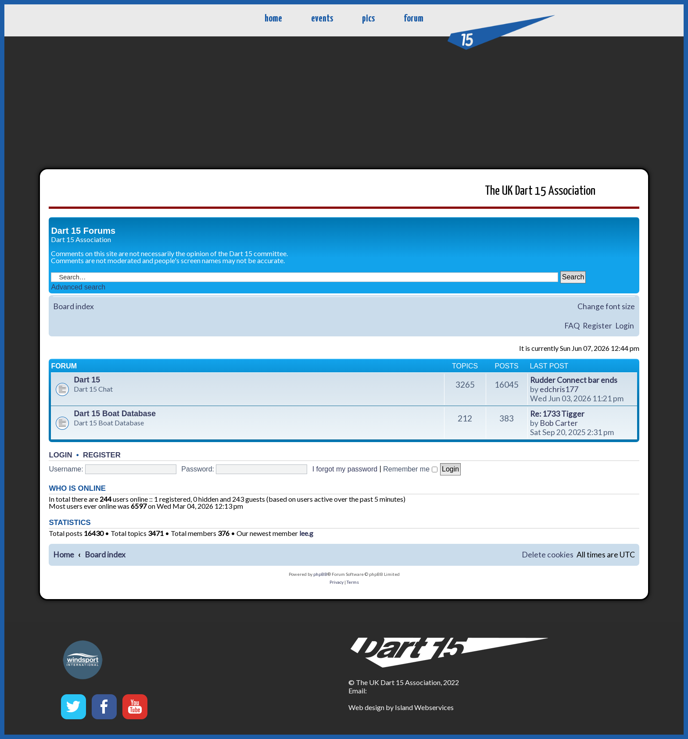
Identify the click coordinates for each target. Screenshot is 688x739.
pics (368, 19)
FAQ (572, 325)
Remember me (410, 469)
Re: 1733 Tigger (557, 413)
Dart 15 (87, 379)
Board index (73, 306)
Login (624, 325)
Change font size (606, 306)
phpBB (320, 574)
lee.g (306, 533)
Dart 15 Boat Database (115, 413)
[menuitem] (547, 555)
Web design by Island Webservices (401, 707)
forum (413, 19)
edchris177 (559, 389)
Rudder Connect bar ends (573, 380)
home (273, 19)
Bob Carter (559, 423)
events (322, 19)
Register (597, 325)
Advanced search (78, 287)
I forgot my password (345, 469)
